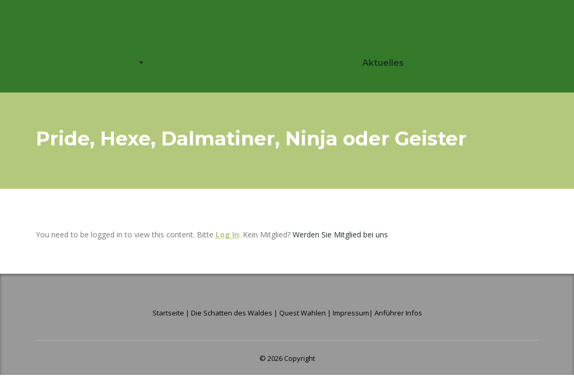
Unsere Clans (106, 63)
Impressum (351, 313)
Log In (227, 234)
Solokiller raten (312, 63)
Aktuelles (383, 63)
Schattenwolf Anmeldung (476, 63)
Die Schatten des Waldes (207, 63)
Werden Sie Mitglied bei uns (340, 234)
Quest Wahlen (302, 313)
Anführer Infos (398, 313)
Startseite (38, 63)
